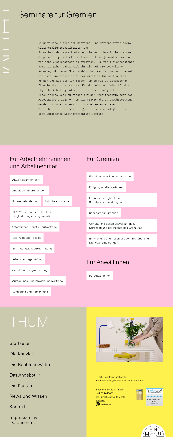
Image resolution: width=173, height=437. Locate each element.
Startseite (19, 343)
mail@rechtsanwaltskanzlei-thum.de (111, 398)
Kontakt (17, 406)
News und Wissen (28, 395)
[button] (25, 374)
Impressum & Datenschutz (23, 420)
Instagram (106, 404)
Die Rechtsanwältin (30, 364)
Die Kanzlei (21, 353)
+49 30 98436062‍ (105, 393)
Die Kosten (21, 385)
